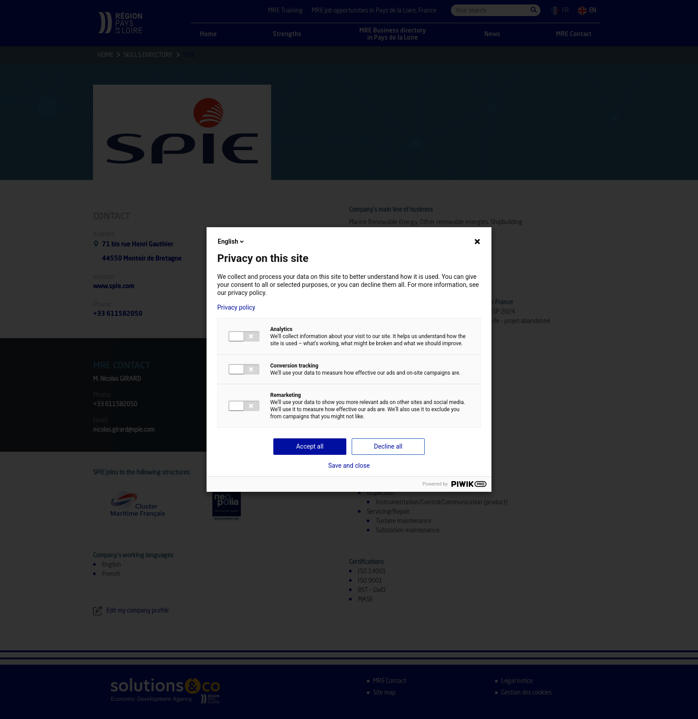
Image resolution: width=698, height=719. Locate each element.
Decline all (388, 446)
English (231, 241)
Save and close (349, 465)
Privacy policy (236, 307)
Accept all (310, 446)
